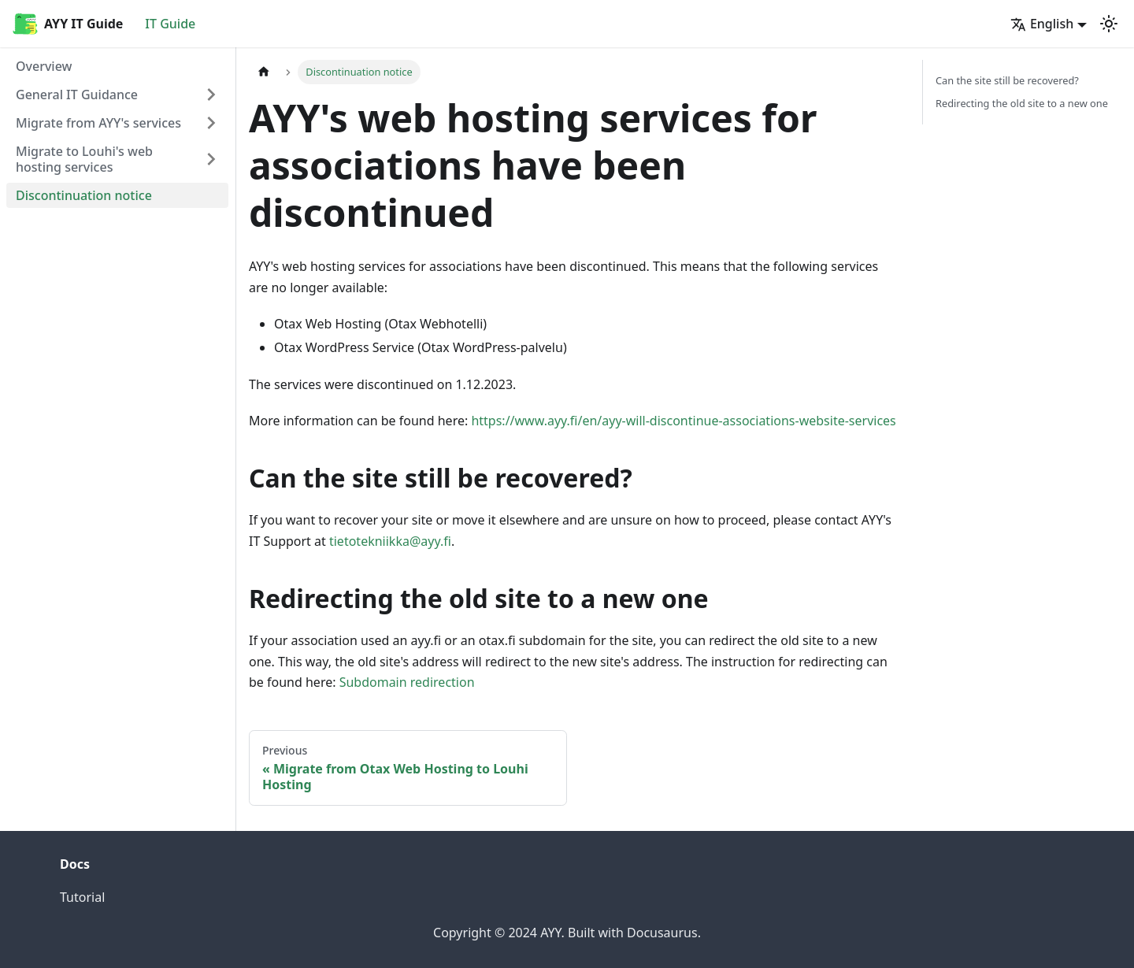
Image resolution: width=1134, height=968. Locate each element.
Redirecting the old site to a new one (1022, 103)
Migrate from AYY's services (98, 123)
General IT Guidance (77, 94)
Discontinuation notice (84, 195)
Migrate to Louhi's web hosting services (84, 159)
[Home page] (264, 72)
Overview (44, 66)
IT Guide (170, 23)
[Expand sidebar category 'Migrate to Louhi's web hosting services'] (211, 159)
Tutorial (82, 897)
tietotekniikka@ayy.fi (390, 541)
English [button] (1041, 23)
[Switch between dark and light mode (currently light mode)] (1108, 23)
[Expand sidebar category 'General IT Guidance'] (211, 94)
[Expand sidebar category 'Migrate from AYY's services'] (211, 122)
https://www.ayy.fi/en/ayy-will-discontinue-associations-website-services (683, 420)
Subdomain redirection (407, 682)
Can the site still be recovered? (1007, 80)
